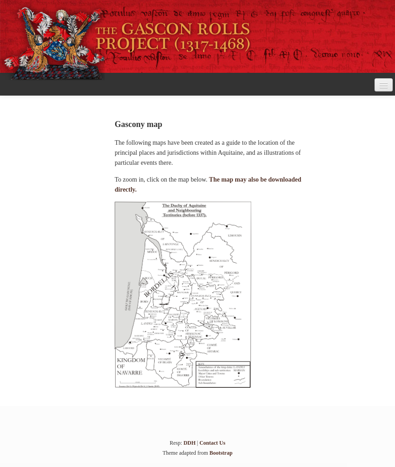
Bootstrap (221, 453)
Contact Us (212, 443)
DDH (189, 443)
